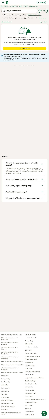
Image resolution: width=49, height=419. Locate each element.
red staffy (4, 385)
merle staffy (29, 387)
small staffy (29, 362)
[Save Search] (44, 413)
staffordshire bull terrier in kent (11, 334)
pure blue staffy (30, 381)
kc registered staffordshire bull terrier (11, 413)
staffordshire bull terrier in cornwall (9, 343)
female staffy (5, 379)
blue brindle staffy (31, 384)
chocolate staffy (30, 334)
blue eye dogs (29, 414)
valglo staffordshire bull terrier (34, 378)
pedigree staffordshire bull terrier (35, 399)
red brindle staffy (30, 393)
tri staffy (28, 408)
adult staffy (28, 405)
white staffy (5, 397)
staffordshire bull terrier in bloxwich (9, 348)
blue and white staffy (8, 406)
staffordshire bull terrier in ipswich (12, 362)
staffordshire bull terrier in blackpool (9, 368)
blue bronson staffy (31, 347)
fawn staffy (28, 396)
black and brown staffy (32, 371)
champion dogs (30, 365)
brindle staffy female (31, 402)
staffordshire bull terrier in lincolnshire (9, 353)
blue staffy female (7, 400)
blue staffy (4, 409)
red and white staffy (7, 403)
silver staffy (29, 344)
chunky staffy (29, 374)
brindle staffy (5, 382)
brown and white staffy (32, 356)
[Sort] (44, 22)
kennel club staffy (30, 353)
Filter (43, 11)
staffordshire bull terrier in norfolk (12, 372)
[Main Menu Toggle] (3, 2)
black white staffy (31, 338)
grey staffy (28, 368)
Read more (42, 18)
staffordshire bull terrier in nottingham (9, 357)
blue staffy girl (29, 411)
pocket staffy (5, 388)
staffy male (5, 376)
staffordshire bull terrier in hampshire (9, 338)
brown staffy (29, 341)
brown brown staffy (31, 359)
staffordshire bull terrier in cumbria (12, 365)
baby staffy (28, 350)
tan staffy (4, 394)
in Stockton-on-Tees (34, 15)
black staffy (5, 391)
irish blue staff (29, 390)
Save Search (6, 22)
